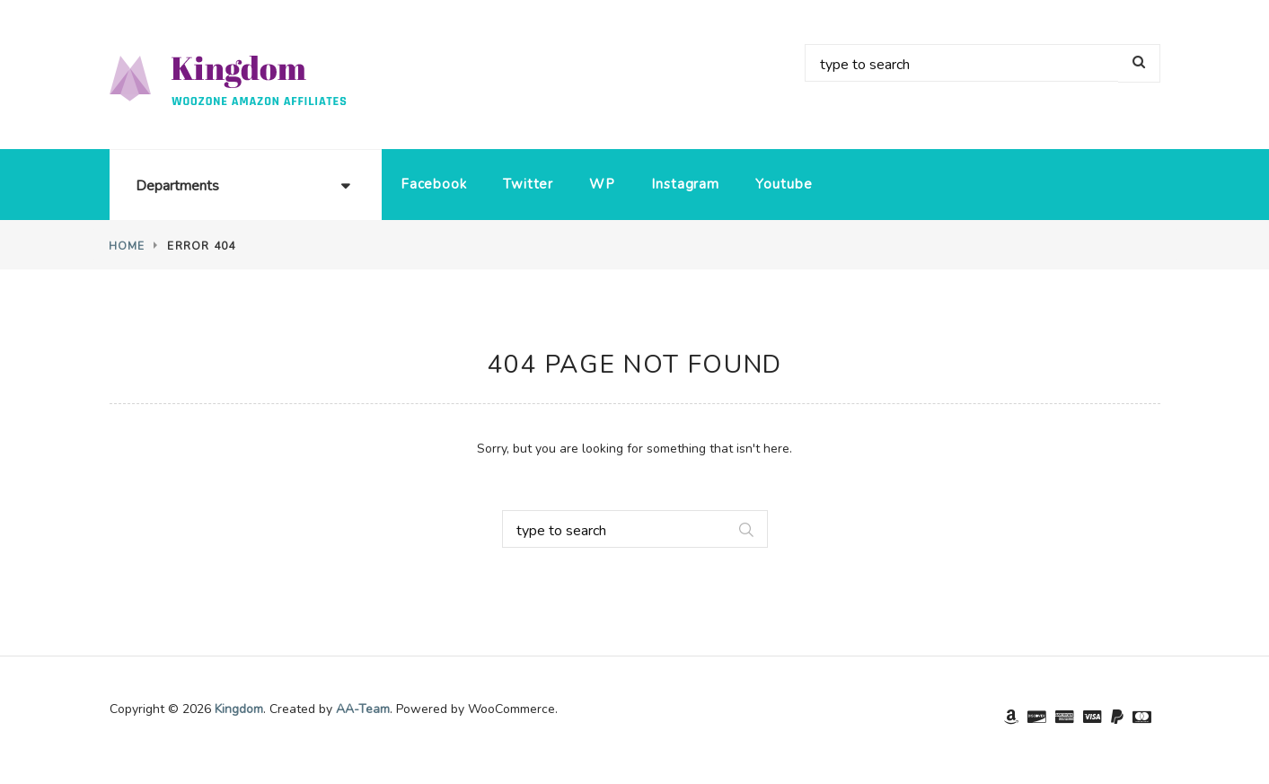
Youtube (783, 184)
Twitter (528, 184)
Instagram (685, 184)
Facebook (434, 184)
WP (602, 184)
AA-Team (363, 709)
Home (127, 246)
